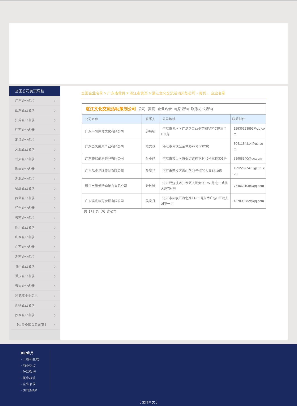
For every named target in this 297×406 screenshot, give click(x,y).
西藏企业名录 (25, 198)
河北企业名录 (25, 149)
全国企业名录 (92, 93)
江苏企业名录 (25, 120)
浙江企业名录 (25, 139)
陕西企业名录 (25, 315)
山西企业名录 (25, 237)
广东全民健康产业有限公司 (104, 146)
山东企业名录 (25, 110)
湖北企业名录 (25, 178)
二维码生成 (31, 359)
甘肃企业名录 (25, 159)
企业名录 (29, 384)
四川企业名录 (25, 227)
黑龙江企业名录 (26, 295)
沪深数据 (29, 372)
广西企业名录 (25, 247)
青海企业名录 (25, 286)
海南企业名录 (25, 169)
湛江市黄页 (139, 93)
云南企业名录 (25, 217)
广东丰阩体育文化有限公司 (104, 131)
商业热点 (29, 365)
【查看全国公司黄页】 (31, 325)
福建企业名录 (25, 188)
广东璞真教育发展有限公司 (104, 201)
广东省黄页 (116, 93)
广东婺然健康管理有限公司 (104, 158)
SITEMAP (30, 390)
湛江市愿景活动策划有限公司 (106, 186)
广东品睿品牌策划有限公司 (104, 171)
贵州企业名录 (25, 266)
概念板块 (29, 378)
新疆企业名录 (25, 305)
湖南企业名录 (25, 256)
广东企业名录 (25, 100)
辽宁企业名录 (25, 208)
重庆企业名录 (25, 276)
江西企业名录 (25, 130)
